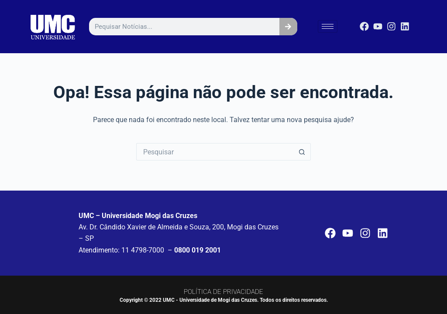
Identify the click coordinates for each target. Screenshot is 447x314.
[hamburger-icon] (327, 26)
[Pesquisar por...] (214, 151)
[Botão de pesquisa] (302, 151)
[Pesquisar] (288, 26)
